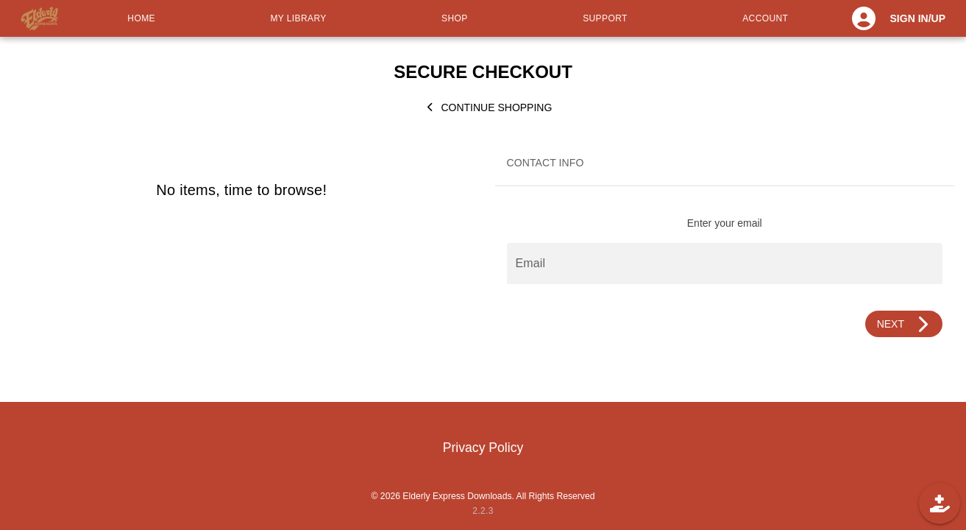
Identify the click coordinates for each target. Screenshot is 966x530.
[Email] (725, 263)
